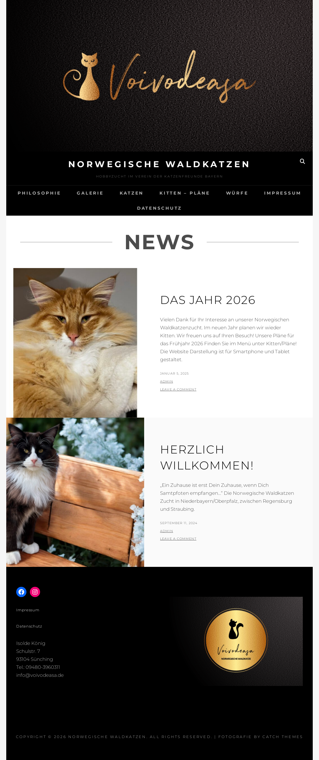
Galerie (90, 193)
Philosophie (39, 193)
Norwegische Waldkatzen (159, 164)
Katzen (132, 193)
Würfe (237, 193)
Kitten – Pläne (185, 193)
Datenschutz (159, 208)
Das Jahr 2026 (208, 300)
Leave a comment (178, 389)
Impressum (282, 193)
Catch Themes (282, 736)
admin (166, 381)
